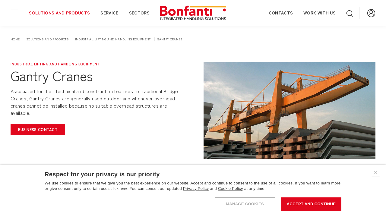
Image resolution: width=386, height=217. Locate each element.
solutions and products (47, 39)
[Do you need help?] (364, 195)
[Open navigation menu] (14, 12)
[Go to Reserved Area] (371, 13)
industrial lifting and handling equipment (113, 39)
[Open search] (349, 13)
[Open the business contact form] (38, 129)
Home (15, 39)
